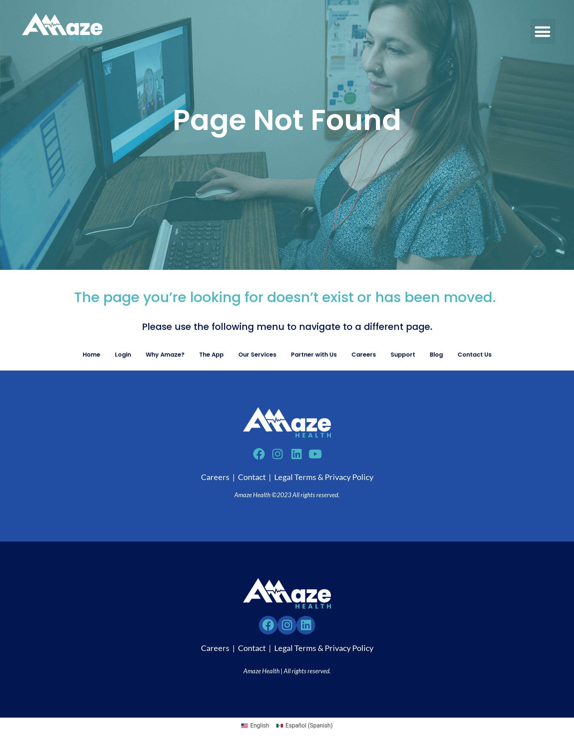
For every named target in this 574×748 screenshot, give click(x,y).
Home (91, 354)
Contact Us (475, 354)
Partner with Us (314, 354)
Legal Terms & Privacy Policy (323, 479)
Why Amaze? (165, 354)
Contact (252, 479)
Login (123, 354)
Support (403, 354)
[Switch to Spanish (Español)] (304, 729)
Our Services (257, 354)
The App (211, 354)
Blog (436, 354)
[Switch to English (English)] (255, 729)
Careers (363, 354)
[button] (542, 31)
